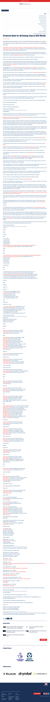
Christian (41, 137)
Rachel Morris (5, 503)
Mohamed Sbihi (6, 397)
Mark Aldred (14, 155)
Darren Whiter (8, 492)
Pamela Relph (5, 509)
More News (43, 639)
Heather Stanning (6, 331)
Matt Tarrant (9, 117)
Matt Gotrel (26, 47)
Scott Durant (5, 389)
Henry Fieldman (6, 390)
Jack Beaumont (6, 441)
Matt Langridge (6, 382)
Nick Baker (8, 499)
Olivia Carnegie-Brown (7, 370)
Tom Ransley (40, 47)
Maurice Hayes (6, 540)
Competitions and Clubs (42, 23)
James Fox (5, 512)
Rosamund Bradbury (14, 192)
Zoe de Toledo (17, 193)
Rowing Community (43, 19)
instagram (48, 694)
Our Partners (17, 694)
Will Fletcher (13, 571)
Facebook (6, 618)
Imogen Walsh (5, 449)
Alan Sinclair (5, 387)
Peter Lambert (5, 432)
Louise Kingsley (6, 524)
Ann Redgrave (5, 528)
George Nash (5, 398)
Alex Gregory (5, 396)
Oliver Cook (5, 438)
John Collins (35, 207)
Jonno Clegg (18, 571)
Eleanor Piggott (6, 458)
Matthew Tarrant (17, 255)
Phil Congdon (5, 439)
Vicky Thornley (10, 218)
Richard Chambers (26, 67)
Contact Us (10, 693)
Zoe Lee (40, 192)
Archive (45, 29)
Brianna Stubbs (6, 459)
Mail (11, 618)
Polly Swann (44, 192)
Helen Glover (5, 330)
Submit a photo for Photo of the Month (39, 33)
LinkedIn (9, 618)
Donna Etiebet (42, 84)
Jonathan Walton (12, 306)
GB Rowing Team (43, 21)
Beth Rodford (5, 359)
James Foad (5, 380)
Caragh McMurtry (8, 193)
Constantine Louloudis (7, 48)
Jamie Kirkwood (6, 491)
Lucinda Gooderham (6, 363)
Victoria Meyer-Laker (7, 361)
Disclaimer (3, 696)
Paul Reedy (8, 452)
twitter (42, 694)
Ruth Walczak (5, 456)
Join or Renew (37, 693)
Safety (9, 694)
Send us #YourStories (42, 31)
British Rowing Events (42, 17)
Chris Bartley (16, 67)
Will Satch (22, 54)
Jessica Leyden (5, 372)
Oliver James (5, 513)
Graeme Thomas (6, 428)
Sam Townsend (6, 430)
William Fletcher (6, 490)
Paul (6, 434)
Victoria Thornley (7, 292)
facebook (44, 694)
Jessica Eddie (5, 342)
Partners (44, 27)
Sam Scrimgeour (6, 468)
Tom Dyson (8, 514)
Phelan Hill (17, 48)
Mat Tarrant (15, 47)
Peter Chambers (38, 72)
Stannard (9, 434)
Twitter (8, 618)
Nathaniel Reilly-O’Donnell (9, 255)
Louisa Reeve (20, 192)
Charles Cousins (6, 431)
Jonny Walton (42, 207)
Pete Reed (30, 47)
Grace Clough (5, 508)
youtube (46, 694)
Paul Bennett (35, 47)
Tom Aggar (5, 498)
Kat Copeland (5, 451)
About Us (2, 693)
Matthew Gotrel (28, 255)
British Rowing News (42, 15)
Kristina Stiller (5, 360)
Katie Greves (26, 192)
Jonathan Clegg (6, 469)
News (45, 13)
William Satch (20, 47)
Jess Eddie (37, 192)
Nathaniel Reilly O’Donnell (8, 47)
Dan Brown (5, 510)
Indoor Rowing (43, 25)
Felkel (44, 137)
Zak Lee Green (5, 485)
